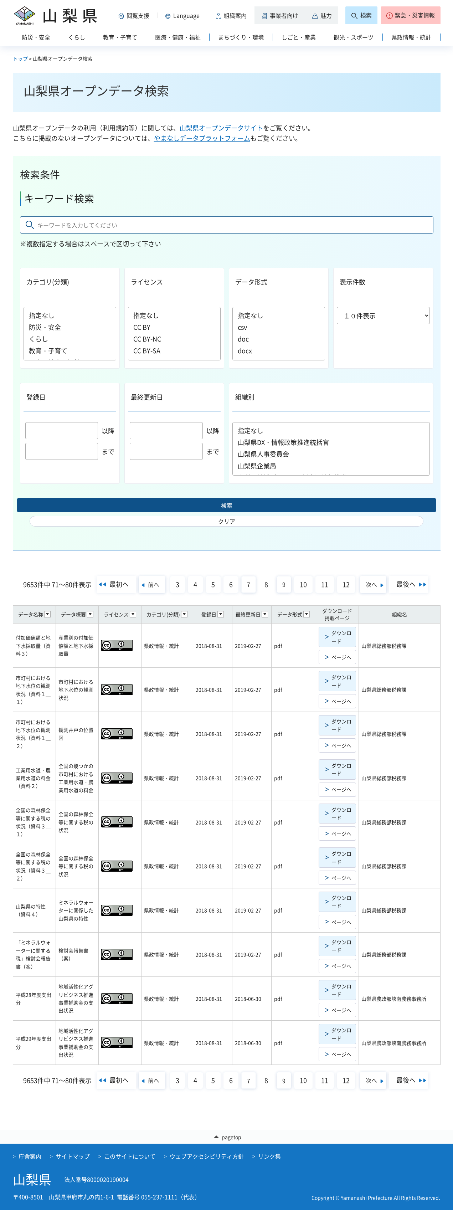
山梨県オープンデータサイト (221, 128)
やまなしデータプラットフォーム (202, 138)
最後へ (223, 589)
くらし (70, 339)
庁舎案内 (30, 1177)
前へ (167, 572)
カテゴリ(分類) (47, 282)
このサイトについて (129, 1177)
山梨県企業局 (331, 466)
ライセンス (147, 282)
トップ (20, 58)
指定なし (70, 315)
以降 (70, 431)
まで (70, 451)
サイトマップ (73, 1177)
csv (279, 327)
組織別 (244, 397)
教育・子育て (70, 351)
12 (367, 572)
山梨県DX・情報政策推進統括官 (331, 442)
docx (279, 351)
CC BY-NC (174, 339)
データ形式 (251, 282)
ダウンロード (341, 640)
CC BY (174, 327)
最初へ (127, 572)
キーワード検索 (59, 198)
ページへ (341, 661)
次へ (399, 572)
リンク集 (269, 1177)
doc (279, 339)
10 (324, 572)
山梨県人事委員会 (331, 454)
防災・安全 (70, 327)
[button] (135, 15)
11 (346, 572)
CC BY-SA (174, 351)
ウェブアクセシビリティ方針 (207, 1177)
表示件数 (352, 282)
